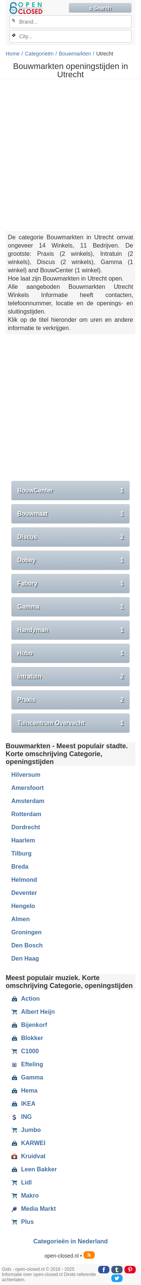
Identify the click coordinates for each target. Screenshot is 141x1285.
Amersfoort (27, 788)
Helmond (24, 880)
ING (21, 1117)
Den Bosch (27, 945)
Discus (70, 537)
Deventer (24, 893)
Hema (24, 1090)
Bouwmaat (70, 513)
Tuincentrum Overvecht (70, 723)
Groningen (26, 932)
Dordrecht (25, 827)
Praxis (70, 700)
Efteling (27, 1064)
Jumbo (26, 1130)
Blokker (27, 1038)
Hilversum (25, 775)
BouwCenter (70, 490)
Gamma (70, 606)
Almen (20, 919)
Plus (22, 1222)
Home (13, 54)
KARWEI (28, 1143)
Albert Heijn (33, 1012)
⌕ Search (100, 8)
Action (25, 998)
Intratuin (70, 676)
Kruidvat (28, 1156)
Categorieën (39, 54)
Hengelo (23, 906)
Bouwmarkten (75, 54)
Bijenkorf (29, 1025)
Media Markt (33, 1208)
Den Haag (25, 958)
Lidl (21, 1182)
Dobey (70, 560)
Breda (19, 866)
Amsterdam (27, 801)
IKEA (23, 1103)
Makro (25, 1195)
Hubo (70, 653)
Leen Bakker (34, 1169)
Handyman (70, 630)
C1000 (25, 1051)
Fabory (70, 583)
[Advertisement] (70, 155)
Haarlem (23, 840)
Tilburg (21, 853)
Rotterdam (26, 814)
